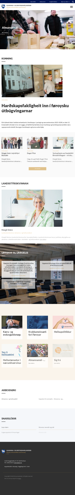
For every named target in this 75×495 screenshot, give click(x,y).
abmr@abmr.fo (18, 462)
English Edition (53, 1)
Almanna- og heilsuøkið (9, 404)
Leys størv (5, 432)
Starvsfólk (33, 1)
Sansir (19, 478)
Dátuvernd (42, 1)
